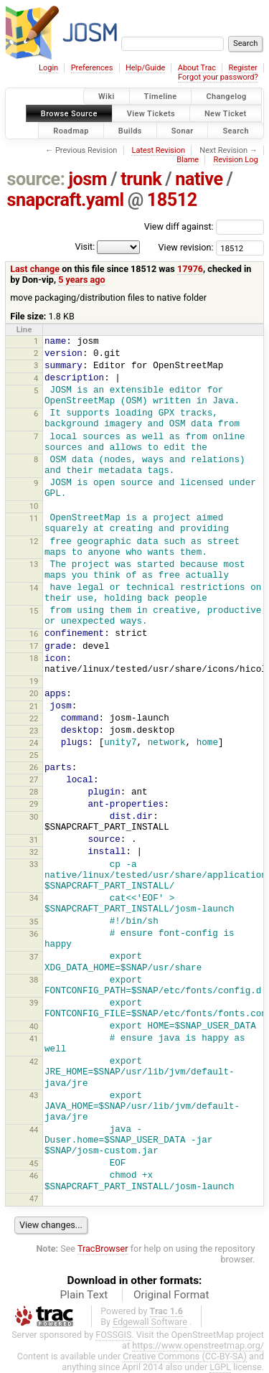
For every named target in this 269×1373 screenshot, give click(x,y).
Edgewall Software (150, 1321)
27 (34, 779)
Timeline (160, 96)
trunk (141, 179)
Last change (35, 268)
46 (34, 1176)
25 (34, 755)
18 (34, 658)
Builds (130, 130)
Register (242, 67)
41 (34, 1039)
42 (34, 1061)
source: (36, 179)
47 (34, 1199)
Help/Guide (145, 67)
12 (34, 541)
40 (34, 1026)
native (198, 179)
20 (34, 693)
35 (34, 922)
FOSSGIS (113, 1334)
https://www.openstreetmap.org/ (198, 1345)
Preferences (92, 67)
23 (34, 731)
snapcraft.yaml (65, 199)
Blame (187, 159)
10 (34, 506)
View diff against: (204, 226)
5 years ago (81, 279)
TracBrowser (102, 1248)
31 (34, 840)
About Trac (197, 67)
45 (34, 1163)
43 (34, 1095)
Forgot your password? (218, 77)
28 (34, 792)
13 (34, 564)
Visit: (85, 246)
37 (34, 957)
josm (87, 179)
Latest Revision (158, 150)
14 (34, 588)
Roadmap (71, 130)
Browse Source (69, 113)
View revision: (186, 247)
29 (34, 804)
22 (34, 718)
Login (48, 67)
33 (34, 864)
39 (34, 1003)
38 (34, 980)
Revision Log (235, 159)
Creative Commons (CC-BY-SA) (185, 1356)
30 (34, 817)
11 (34, 518)
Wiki (106, 96)
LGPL (220, 1367)
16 (34, 634)
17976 (190, 268)
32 (34, 852)
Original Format (171, 1294)
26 (34, 767)
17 (34, 646)
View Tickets (151, 113)
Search (235, 130)
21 (34, 706)
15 (34, 611)
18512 (172, 199)
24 (34, 743)
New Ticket (225, 113)
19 (34, 681)
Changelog (226, 96)
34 (34, 898)
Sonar (182, 130)
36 (34, 934)
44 (34, 1130)
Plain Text (84, 1294)
